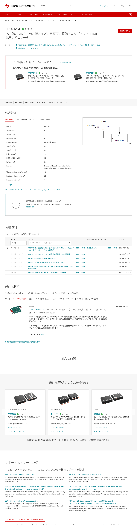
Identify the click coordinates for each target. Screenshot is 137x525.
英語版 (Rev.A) (23, 48)
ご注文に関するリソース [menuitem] (65, 14)
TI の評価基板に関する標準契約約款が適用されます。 (23, 342)
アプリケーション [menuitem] (19, 14)
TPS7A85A (90, 73)
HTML (98, 45)
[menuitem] (130, 14)
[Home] (20, 6)
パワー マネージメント (20, 20)
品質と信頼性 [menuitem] (47, 14)
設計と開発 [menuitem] (34, 14)
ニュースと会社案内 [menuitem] (85, 14)
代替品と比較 (67, 62)
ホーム (7, 20)
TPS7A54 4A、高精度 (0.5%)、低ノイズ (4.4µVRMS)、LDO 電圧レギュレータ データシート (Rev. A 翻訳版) (53, 45)
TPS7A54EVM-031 (38, 309)
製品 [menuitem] (6, 14)
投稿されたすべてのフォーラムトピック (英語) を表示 (25, 519)
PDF (92, 45)
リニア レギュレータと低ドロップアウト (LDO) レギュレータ (53, 20)
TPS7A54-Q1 (33, 73)
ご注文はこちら (125, 31)
